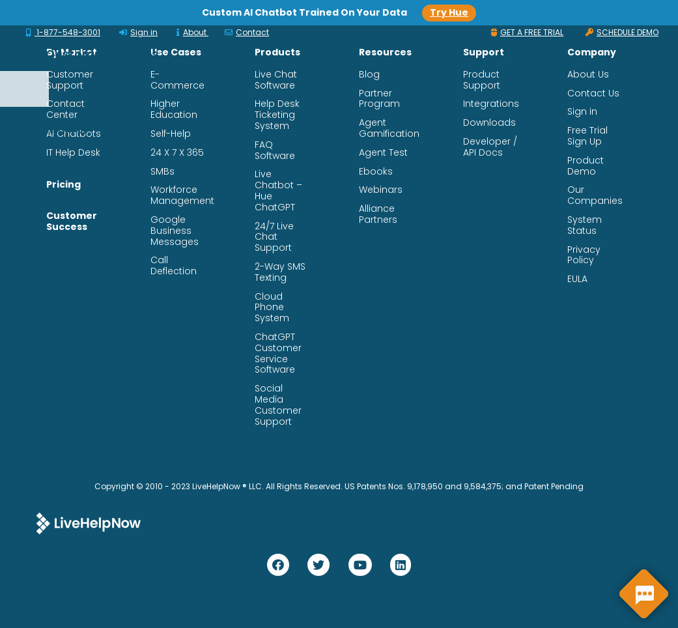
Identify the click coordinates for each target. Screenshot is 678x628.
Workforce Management (182, 195)
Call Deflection (173, 266)
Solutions (231, 42)
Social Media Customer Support (278, 405)
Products (306, 42)
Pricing (63, 184)
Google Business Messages (174, 230)
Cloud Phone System (272, 307)
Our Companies (595, 195)
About (192, 32)
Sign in (138, 32)
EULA (577, 279)
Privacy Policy (583, 255)
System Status (584, 225)
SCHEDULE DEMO (622, 32)
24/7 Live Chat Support (274, 237)
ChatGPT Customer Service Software (278, 353)
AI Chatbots (73, 133)
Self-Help (170, 133)
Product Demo (585, 166)
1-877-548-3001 (63, 32)
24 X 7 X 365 (177, 152)
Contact (247, 32)
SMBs (162, 171)
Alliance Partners (378, 214)
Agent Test (383, 152)
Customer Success (410, 42)
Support (227, 115)
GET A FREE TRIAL (527, 32)
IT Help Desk (73, 152)
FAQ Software (275, 150)
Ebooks (376, 171)
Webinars (381, 189)
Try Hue (449, 12)
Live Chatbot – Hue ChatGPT (278, 190)
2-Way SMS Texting (280, 272)
